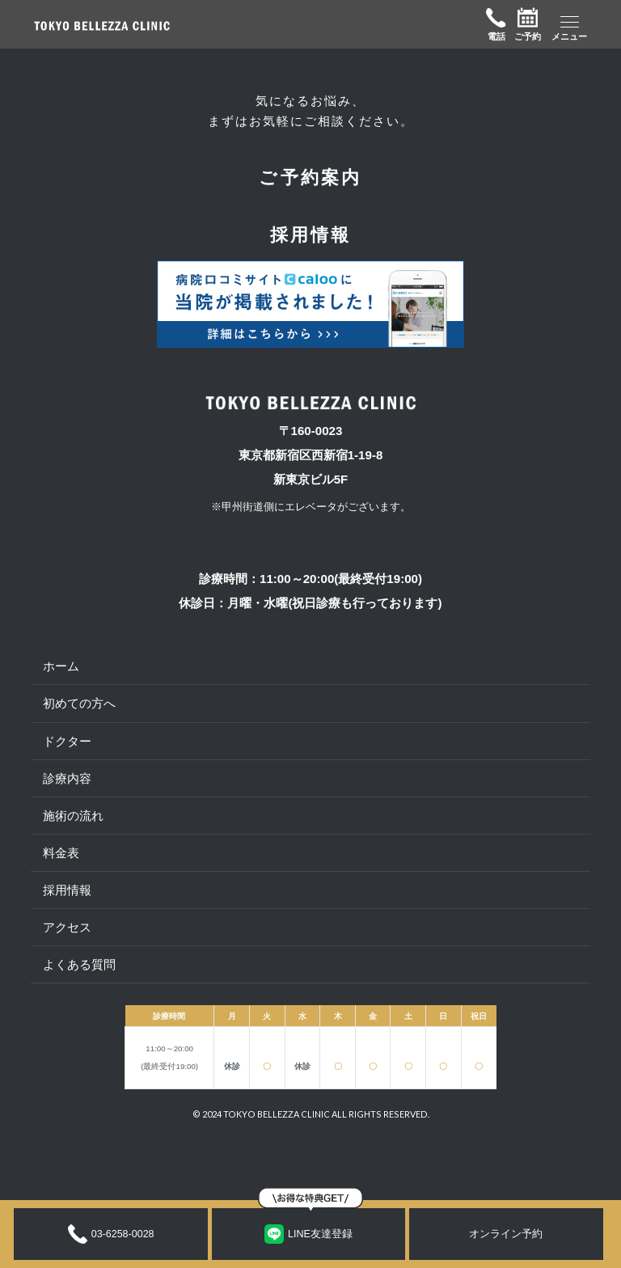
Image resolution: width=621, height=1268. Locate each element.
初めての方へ (79, 703)
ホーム (61, 666)
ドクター (67, 741)
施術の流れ (73, 815)
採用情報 (67, 890)
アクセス (67, 927)
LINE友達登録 (308, 1234)
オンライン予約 (506, 1234)
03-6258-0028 (111, 1234)
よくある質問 (79, 964)
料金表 (61, 853)
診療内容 (67, 778)
